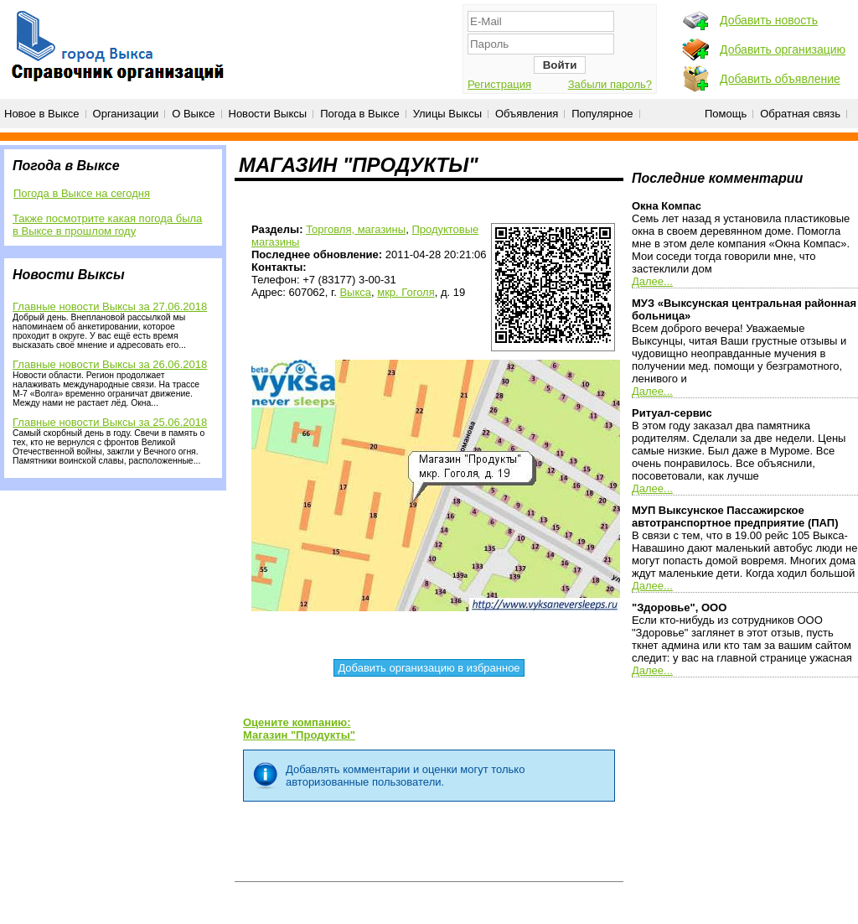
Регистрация (499, 84)
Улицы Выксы (447, 113)
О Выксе (193, 113)
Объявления (526, 113)
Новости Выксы (268, 113)
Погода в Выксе (360, 113)
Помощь (726, 113)
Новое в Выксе (42, 113)
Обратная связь (800, 113)
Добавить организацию (782, 49)
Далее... (652, 281)
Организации (126, 113)
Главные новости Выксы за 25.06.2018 (110, 422)
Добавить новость (769, 20)
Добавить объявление (780, 79)
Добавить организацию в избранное (428, 668)
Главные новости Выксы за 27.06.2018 (110, 306)
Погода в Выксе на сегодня (81, 193)
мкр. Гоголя (406, 292)
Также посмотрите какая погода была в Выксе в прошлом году (107, 224)
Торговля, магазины (356, 229)
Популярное (602, 113)
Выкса (355, 292)
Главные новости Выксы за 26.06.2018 (110, 364)
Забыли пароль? (610, 84)
